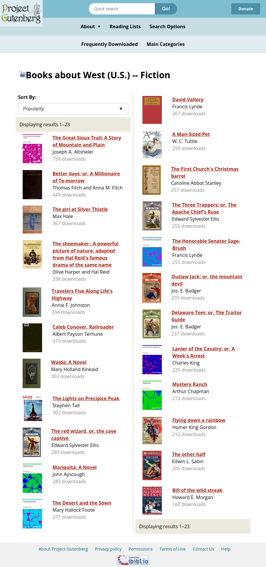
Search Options (167, 26)
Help (225, 549)
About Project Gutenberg (63, 549)
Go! (166, 8)
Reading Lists (125, 26)
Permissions (141, 549)
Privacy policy (108, 549)
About (91, 26)
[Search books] (122, 8)
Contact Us (203, 549)
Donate (245, 8)
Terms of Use (172, 549)
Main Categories (166, 44)
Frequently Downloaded (109, 44)
